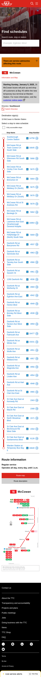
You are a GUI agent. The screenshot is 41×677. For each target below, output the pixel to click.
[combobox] (20, 43)
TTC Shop (6, 632)
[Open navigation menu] (37, 4)
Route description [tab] (20, 481)
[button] (33, 674)
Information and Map (10, 78)
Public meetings (9, 613)
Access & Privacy (8, 666)
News (4, 627)
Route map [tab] (20, 475)
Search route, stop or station (14, 37)
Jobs (4, 618)
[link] (20, 62)
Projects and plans (10, 608)
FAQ (4, 637)
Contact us (6, 588)
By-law (4, 661)
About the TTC (8, 598)
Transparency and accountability (16, 603)
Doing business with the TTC (14, 623)
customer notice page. (13, 100)
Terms (4, 656)
